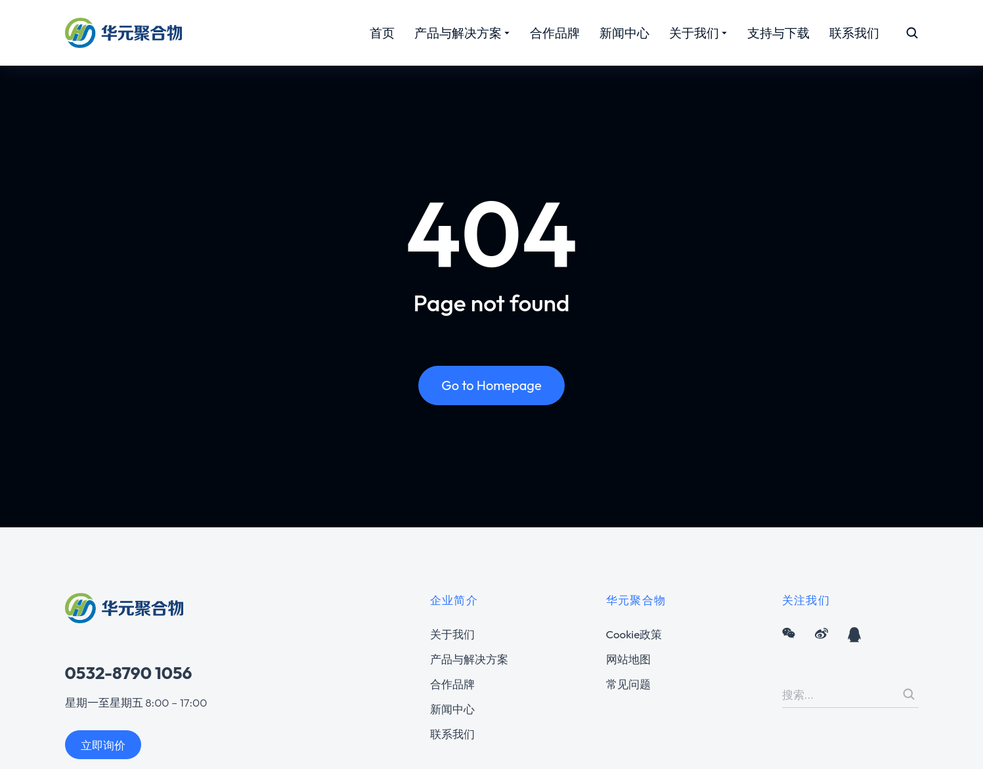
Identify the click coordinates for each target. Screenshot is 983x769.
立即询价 (103, 745)
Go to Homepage (491, 387)
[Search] (909, 694)
